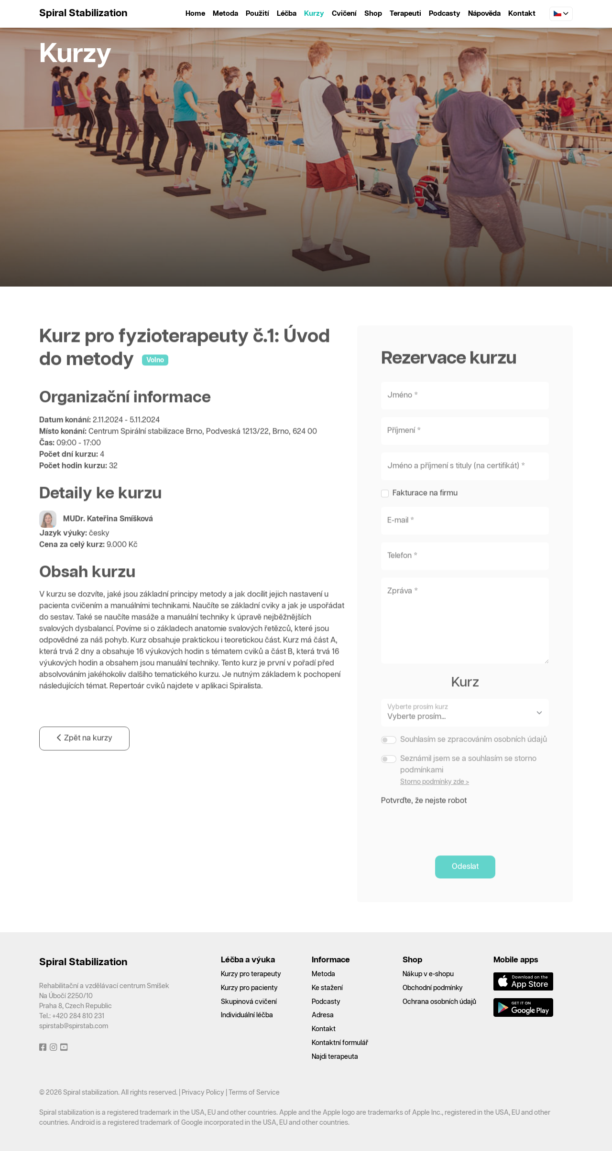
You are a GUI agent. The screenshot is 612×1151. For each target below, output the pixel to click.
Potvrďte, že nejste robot (424, 817)
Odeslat (465, 883)
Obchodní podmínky (433, 988)
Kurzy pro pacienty (249, 988)
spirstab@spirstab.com (73, 1026)
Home (195, 13)
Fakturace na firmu (425, 510)
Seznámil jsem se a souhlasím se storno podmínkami (468, 781)
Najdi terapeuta (335, 1057)
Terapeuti (405, 13)
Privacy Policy (203, 1092)
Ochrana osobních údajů (439, 1002)
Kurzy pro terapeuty (251, 974)
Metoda (225, 13)
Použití (257, 13)
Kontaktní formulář (340, 1043)
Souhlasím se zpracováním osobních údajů (473, 756)
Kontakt (522, 13)
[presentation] (453, 842)
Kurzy (314, 13)
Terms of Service (254, 1092)
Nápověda (484, 13)
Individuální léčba (247, 1015)
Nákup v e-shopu (428, 974)
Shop (373, 13)
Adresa (323, 1015)
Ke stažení (327, 988)
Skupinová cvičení (249, 1002)
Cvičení (344, 13)
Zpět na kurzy (84, 755)
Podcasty (444, 13)
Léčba (286, 13)
